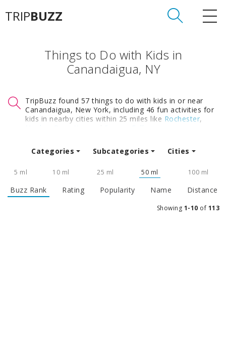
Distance (202, 190)
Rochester (182, 119)
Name (161, 190)
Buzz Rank (28, 190)
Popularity (117, 190)
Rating (73, 190)
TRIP (34, 16)
